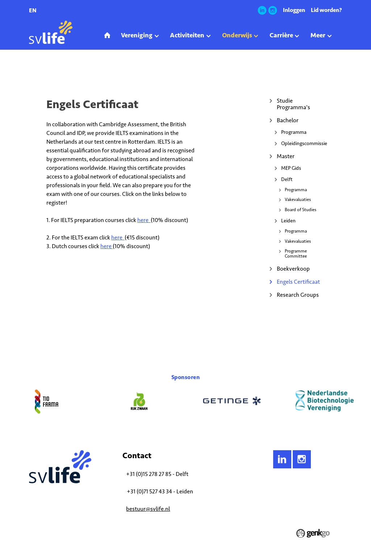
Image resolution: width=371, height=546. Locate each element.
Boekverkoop (293, 268)
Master (286, 156)
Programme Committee (296, 254)
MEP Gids (291, 168)
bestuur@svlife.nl (148, 508)
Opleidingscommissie (303, 143)
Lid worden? (326, 10)
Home (34, 70)
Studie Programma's (293, 104)
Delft (286, 179)
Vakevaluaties (298, 199)
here (144, 220)
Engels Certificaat (89, 70)
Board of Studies (300, 209)
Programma (294, 132)
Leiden (288, 221)
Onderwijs (56, 70)
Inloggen (294, 10)
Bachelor (288, 120)
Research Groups (298, 294)
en (33, 10)
